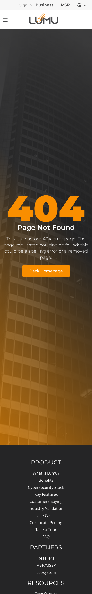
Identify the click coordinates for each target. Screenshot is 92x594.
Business (44, 5)
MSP (65, 5)
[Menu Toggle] (5, 19)
